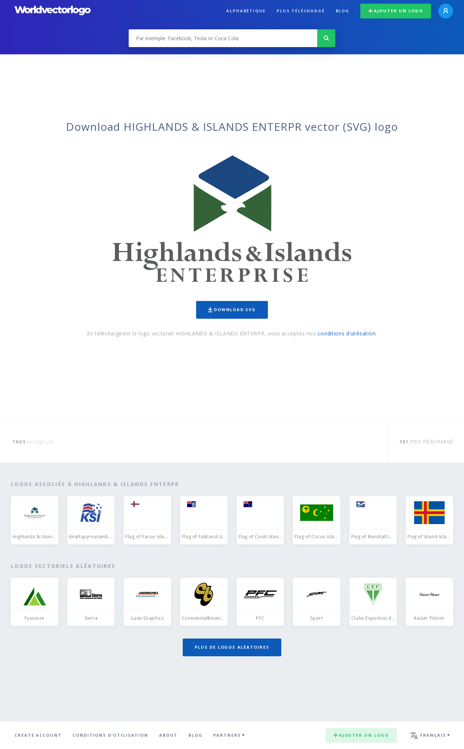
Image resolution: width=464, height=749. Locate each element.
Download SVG (232, 309)
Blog (342, 10)
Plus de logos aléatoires (232, 647)
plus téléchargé (300, 10)
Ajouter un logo (395, 10)
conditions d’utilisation (347, 333)
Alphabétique (246, 10)
